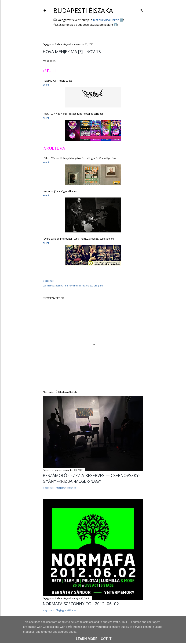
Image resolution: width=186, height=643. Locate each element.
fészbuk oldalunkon (106, 20)
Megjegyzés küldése (66, 487)
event (46, 84)
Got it (106, 639)
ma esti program (94, 285)
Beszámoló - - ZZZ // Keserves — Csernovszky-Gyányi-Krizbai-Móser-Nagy (91, 478)
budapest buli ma (59, 285)
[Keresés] (141, 9)
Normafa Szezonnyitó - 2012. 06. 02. (81, 603)
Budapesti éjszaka (83, 10)
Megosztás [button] (48, 280)
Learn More (86, 639)
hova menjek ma (77, 285)
